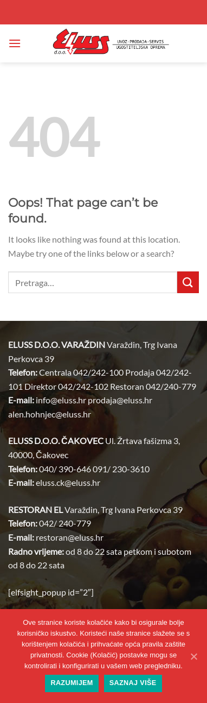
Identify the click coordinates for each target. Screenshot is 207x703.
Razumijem (71, 683)
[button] (14, 43)
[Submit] (188, 282)
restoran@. (70, 537)
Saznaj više (133, 683)
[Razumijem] (193, 656)
